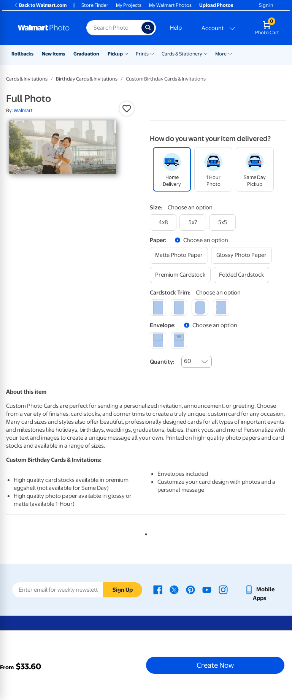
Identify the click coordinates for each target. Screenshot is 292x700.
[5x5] (222, 222)
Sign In (266, 5)
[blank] (158, 340)
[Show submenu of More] (230, 53)
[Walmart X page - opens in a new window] (174, 589)
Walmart (23, 110)
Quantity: (162, 361)
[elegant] (200, 307)
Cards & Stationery (182, 54)
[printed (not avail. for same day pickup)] (179, 340)
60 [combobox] (187, 361)
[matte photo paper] (179, 255)
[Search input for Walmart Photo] (113, 27)
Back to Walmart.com (40, 5)
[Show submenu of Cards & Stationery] (205, 53)
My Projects (128, 5)
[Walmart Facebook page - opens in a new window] (157, 589)
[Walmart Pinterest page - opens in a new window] (190, 589)
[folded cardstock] (241, 275)
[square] (158, 307)
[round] (179, 307)
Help (176, 27)
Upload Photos (216, 5)
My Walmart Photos (170, 5)
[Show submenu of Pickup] (126, 53)
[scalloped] (221, 307)
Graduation (86, 54)
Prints (142, 54)
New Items (53, 54)
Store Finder (94, 5)
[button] (126, 108)
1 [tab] (144, 533)
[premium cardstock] (180, 275)
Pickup (115, 54)
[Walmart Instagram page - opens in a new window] (223, 589)
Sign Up (123, 589)
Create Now (215, 665)
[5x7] (192, 222)
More (221, 54)
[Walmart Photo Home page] (44, 28)
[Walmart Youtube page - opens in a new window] (206, 589)
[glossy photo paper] (241, 255)
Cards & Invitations (27, 79)
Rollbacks (22, 54)
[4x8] (163, 222)
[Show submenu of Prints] (152, 53)
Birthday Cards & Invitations (86, 79)
